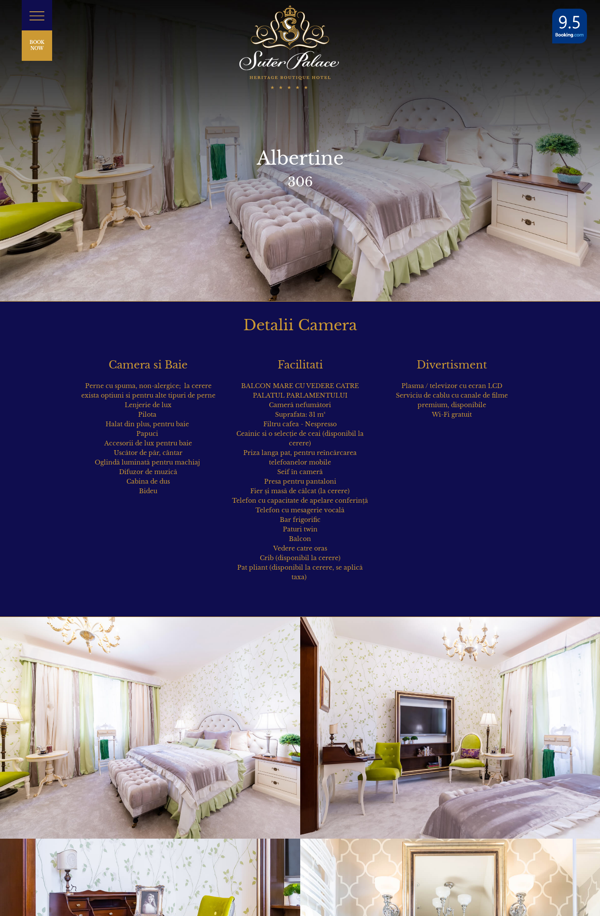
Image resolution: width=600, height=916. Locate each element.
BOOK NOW (37, 45)
